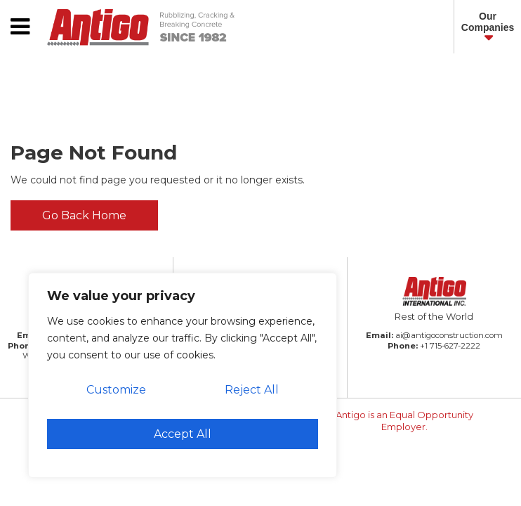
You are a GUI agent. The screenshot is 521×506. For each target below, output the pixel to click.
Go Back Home (84, 215)
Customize (116, 389)
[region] (182, 375)
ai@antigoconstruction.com (449, 335)
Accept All (182, 434)
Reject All (252, 389)
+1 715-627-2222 (450, 346)
